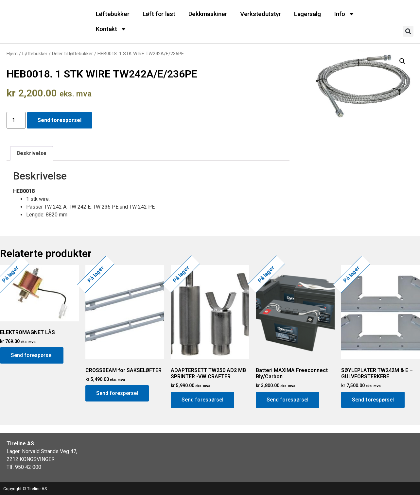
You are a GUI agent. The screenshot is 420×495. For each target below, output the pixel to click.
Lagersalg (307, 14)
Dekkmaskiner (207, 14)
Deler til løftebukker (72, 54)
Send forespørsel (59, 120)
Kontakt (111, 29)
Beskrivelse (31, 153)
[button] (408, 31)
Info (344, 14)
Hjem (12, 54)
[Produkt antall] (16, 120)
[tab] (31, 153)
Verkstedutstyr (260, 14)
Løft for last (159, 14)
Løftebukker (113, 14)
